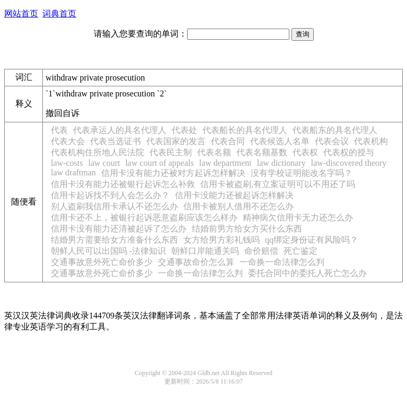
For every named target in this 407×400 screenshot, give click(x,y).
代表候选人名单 (279, 141)
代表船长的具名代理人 (244, 130)
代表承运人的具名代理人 (119, 130)
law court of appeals (159, 162)
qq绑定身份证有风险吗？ (311, 239)
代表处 (184, 130)
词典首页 (59, 13)
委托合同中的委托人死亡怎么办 (307, 273)
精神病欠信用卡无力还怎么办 (298, 217)
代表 (59, 130)
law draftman (73, 172)
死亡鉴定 (300, 250)
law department (225, 162)
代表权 (305, 152)
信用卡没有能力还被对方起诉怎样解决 (173, 172)
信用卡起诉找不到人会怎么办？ (110, 195)
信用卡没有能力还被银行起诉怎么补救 (123, 184)
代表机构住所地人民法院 (97, 152)
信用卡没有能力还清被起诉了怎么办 (119, 228)
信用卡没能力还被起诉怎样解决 (234, 195)
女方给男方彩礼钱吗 (221, 239)
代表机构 (371, 141)
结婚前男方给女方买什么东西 (247, 228)
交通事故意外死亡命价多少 (102, 261)
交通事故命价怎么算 (196, 261)
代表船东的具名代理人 (335, 130)
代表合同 (228, 141)
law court (104, 162)
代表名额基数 (261, 152)
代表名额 (214, 152)
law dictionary (281, 162)
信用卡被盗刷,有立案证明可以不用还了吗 (277, 184)
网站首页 (21, 13)
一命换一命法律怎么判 (282, 261)
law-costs (67, 162)
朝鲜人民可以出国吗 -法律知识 (108, 250)
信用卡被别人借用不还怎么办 (238, 206)
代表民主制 (170, 152)
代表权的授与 (348, 152)
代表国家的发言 (176, 141)
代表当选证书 (115, 141)
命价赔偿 (261, 250)
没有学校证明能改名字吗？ (301, 172)
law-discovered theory (349, 162)
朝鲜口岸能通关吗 (205, 250)
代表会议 (332, 141)
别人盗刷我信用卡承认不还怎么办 (114, 206)
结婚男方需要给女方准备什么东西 (114, 239)
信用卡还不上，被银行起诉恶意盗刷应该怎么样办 (144, 217)
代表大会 (68, 141)
